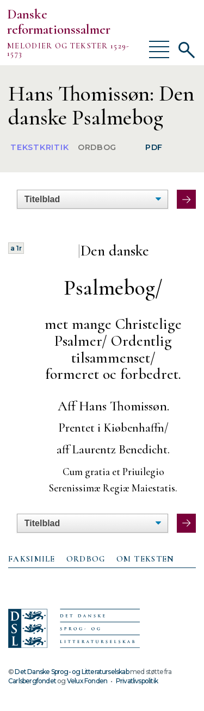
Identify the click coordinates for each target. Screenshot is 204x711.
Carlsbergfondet (32, 681)
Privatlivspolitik (137, 681)
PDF (154, 147)
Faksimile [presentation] (31, 559)
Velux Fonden (87, 681)
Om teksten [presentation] (145, 559)
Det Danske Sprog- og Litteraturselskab (71, 672)
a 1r (16, 248)
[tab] (31, 559)
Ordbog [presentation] (86, 559)
